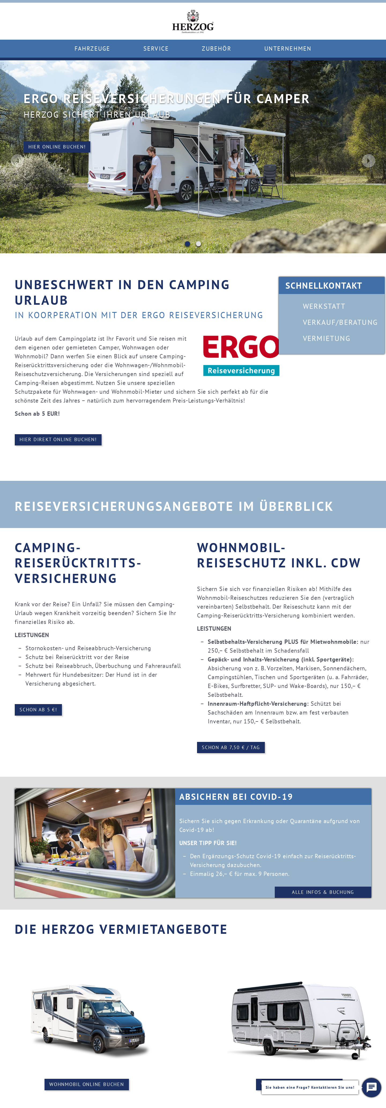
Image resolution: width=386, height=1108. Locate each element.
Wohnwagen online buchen (299, 1085)
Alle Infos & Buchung (323, 893)
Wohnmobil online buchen (86, 1085)
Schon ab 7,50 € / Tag (231, 748)
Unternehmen (287, 48)
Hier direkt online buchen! (58, 440)
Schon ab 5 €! (38, 710)
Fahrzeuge (92, 48)
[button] (371, 1087)
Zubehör (216, 48)
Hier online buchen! (44, 149)
